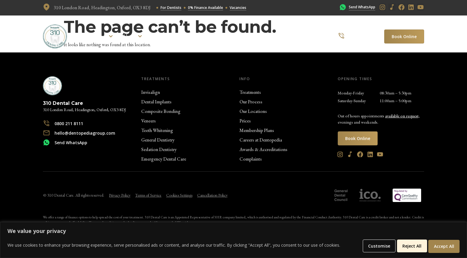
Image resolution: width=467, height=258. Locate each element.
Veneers (148, 121)
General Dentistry (158, 140)
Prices (245, 121)
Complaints (250, 159)
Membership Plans (256, 130)
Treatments (250, 92)
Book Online (404, 36)
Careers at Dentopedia (260, 140)
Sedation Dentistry (159, 149)
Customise (367, 246)
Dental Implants (156, 102)
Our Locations (253, 111)
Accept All (442, 246)
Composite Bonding (160, 111)
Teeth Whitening (157, 130)
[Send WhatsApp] (342, 8)
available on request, (402, 116)
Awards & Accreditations (263, 149)
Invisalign (150, 92)
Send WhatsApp (362, 7)
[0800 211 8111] (341, 36)
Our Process (250, 102)
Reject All (405, 246)
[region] (233, 240)
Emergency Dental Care (163, 159)
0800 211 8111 (362, 36)
